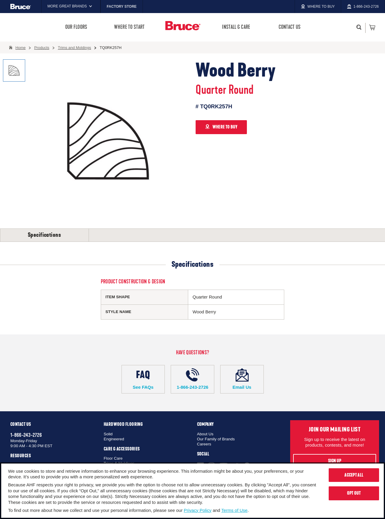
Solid (108, 434)
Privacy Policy (197, 510)
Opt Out (354, 493)
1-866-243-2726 (192, 379)
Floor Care (113, 458)
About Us (205, 434)
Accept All (353, 475)
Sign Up (334, 461)
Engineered (114, 439)
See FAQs (143, 379)
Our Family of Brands (216, 439)
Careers (204, 444)
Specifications (44, 235)
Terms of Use (234, 510)
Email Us (242, 379)
